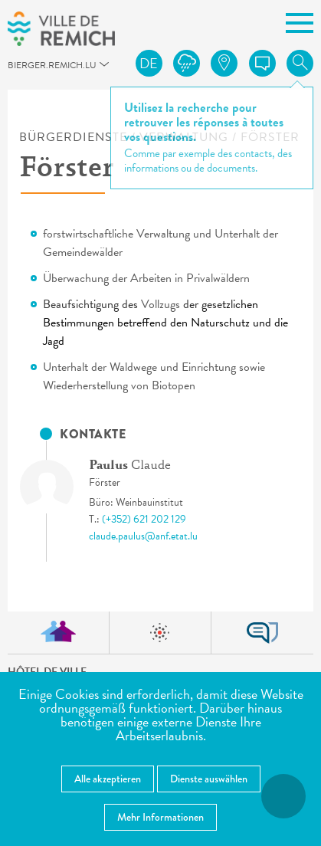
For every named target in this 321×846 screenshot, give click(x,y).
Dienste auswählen (208, 778)
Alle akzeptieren (107, 778)
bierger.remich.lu (15, 69)
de (148, 63)
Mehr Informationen (160, 817)
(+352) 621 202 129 (144, 519)
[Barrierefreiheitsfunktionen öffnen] (283, 796)
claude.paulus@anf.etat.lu (143, 536)
